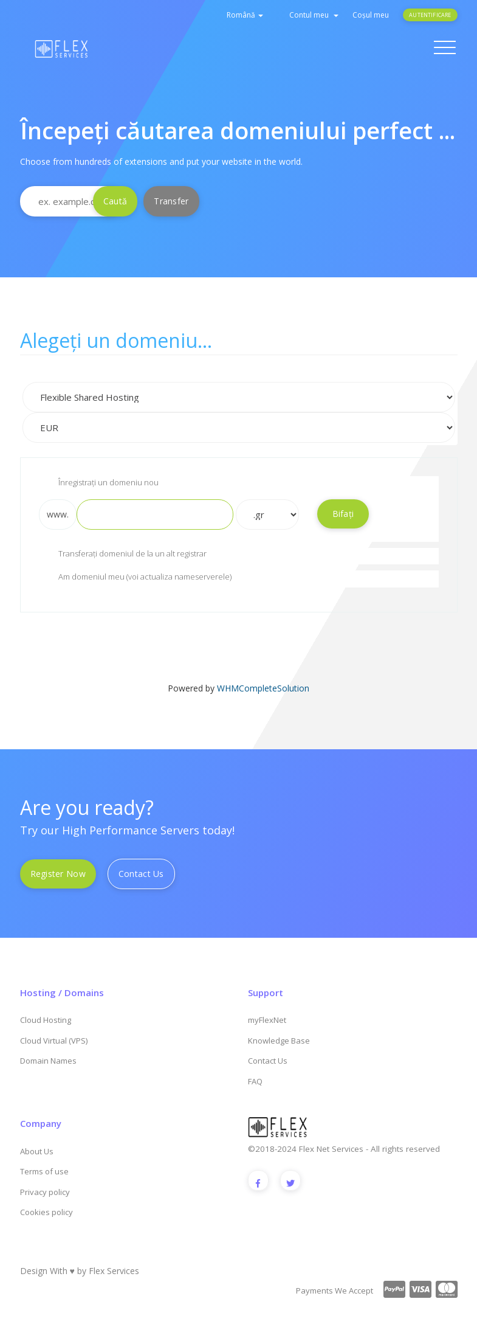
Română (245, 15)
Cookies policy (46, 1212)
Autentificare (430, 15)
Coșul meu (370, 15)
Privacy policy (45, 1192)
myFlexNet (267, 1019)
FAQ (255, 1081)
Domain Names (48, 1060)
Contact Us (141, 873)
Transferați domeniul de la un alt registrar (123, 554)
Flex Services (114, 1271)
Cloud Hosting (45, 1019)
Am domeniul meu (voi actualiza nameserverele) (135, 577)
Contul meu (313, 15)
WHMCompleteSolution (263, 688)
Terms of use (44, 1171)
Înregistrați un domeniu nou (99, 483)
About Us (36, 1151)
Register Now (58, 873)
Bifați (343, 513)
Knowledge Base (279, 1040)
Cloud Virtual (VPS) (54, 1040)
